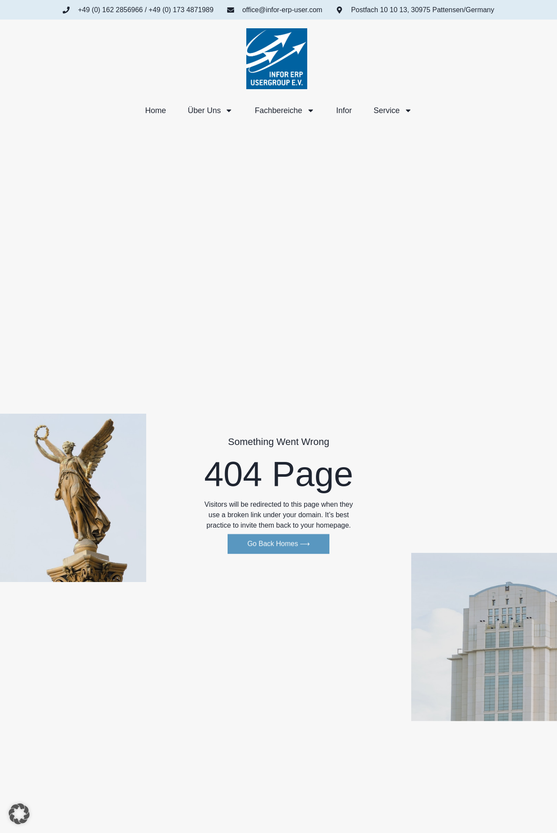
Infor (344, 110)
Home (155, 110)
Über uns (210, 110)
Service (393, 110)
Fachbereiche (284, 110)
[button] (19, 814)
